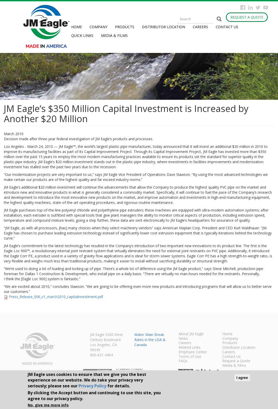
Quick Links (82, 35)
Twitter (258, 7)
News (183, 339)
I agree (242, 378)
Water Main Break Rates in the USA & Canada (150, 339)
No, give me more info (48, 405)
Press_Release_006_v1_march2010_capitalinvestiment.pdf (56, 296)
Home (76, 26)
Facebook (242, 7)
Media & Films (114, 35)
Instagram (250, 7)
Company (98, 26)
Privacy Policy (92, 386)
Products (124, 26)
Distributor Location (163, 26)
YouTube (265, 7)
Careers (200, 26)
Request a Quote (246, 17)
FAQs (183, 361)
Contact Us (227, 26)
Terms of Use (190, 357)
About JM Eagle (191, 334)
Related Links (189, 348)
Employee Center (193, 352)
